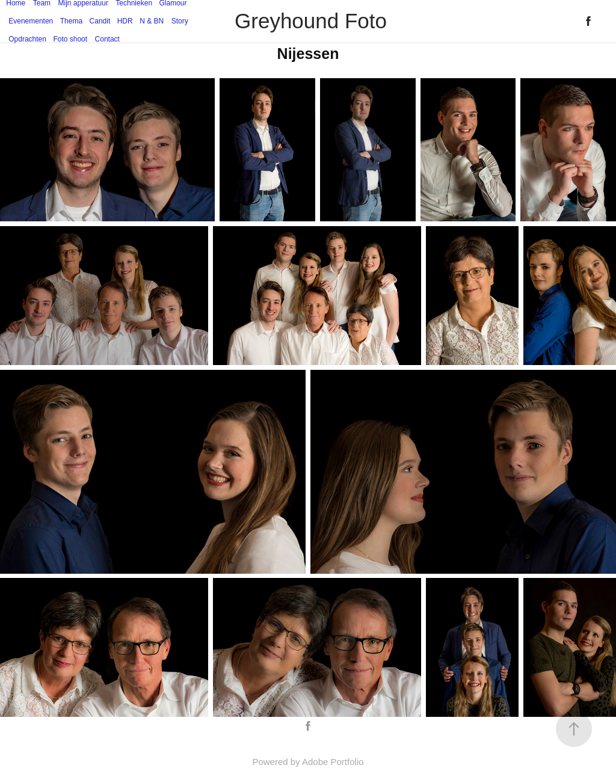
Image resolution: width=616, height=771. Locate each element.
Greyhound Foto (311, 20)
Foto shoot (70, 39)
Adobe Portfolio (333, 762)
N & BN (152, 21)
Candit (100, 21)
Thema (71, 21)
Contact (107, 39)
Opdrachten (27, 39)
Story (179, 21)
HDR (125, 21)
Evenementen (30, 21)
